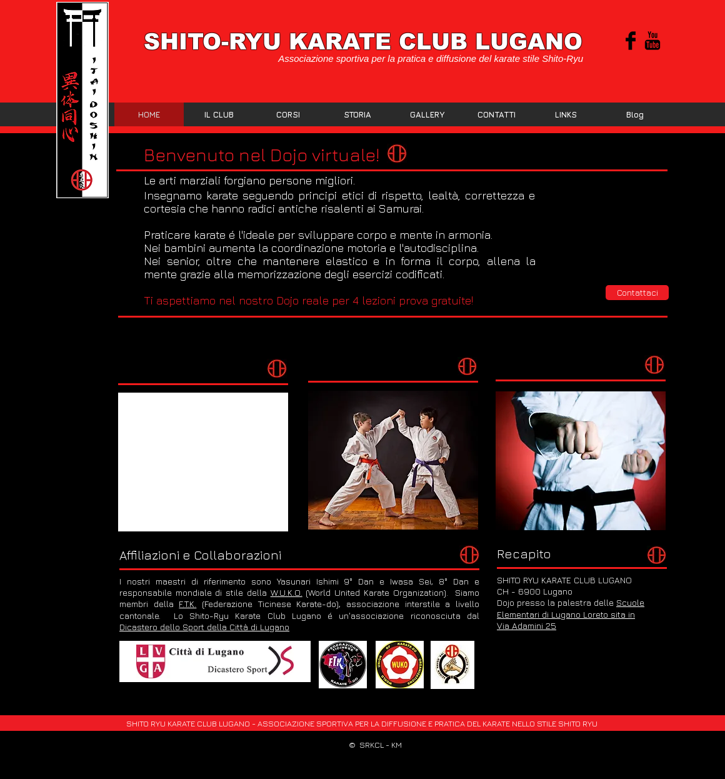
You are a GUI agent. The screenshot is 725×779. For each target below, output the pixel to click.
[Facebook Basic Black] (630, 40)
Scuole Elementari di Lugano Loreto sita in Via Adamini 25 (570, 613)
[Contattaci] (637, 292)
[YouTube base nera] (652, 40)
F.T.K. (187, 603)
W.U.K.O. (286, 592)
